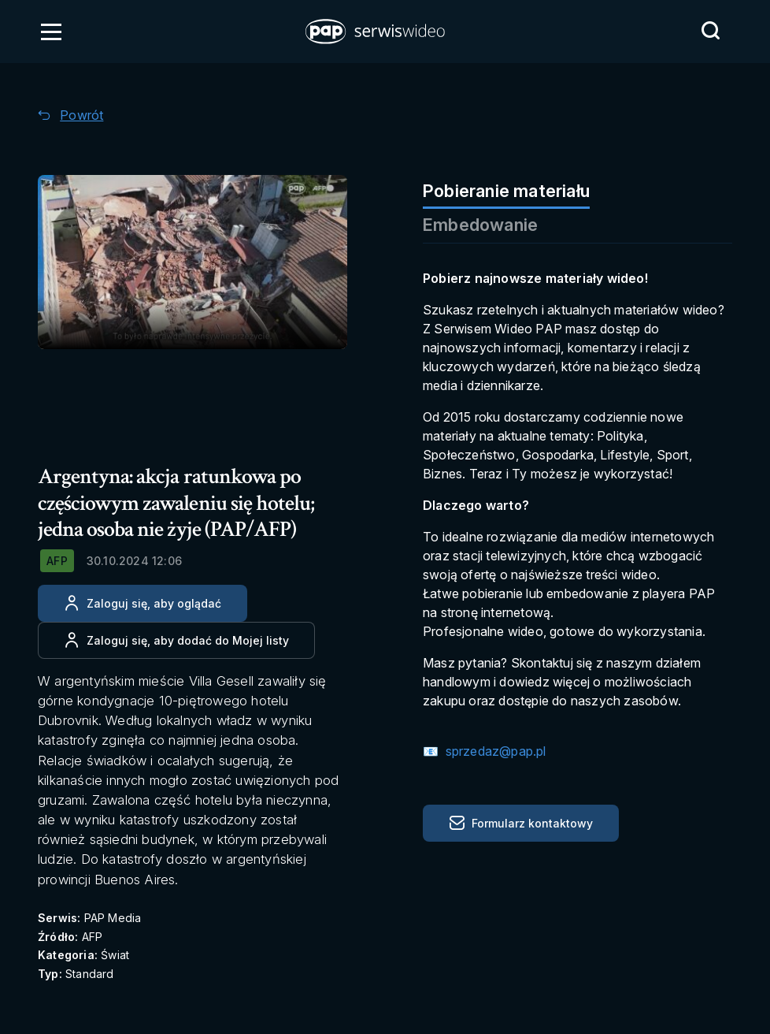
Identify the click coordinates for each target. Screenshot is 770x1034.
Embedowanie (480, 224)
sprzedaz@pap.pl (494, 751)
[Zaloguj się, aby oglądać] (142, 603)
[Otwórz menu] (51, 31)
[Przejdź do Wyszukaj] (710, 30)
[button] (376, 31)
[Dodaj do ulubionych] (176, 640)
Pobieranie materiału (506, 190)
